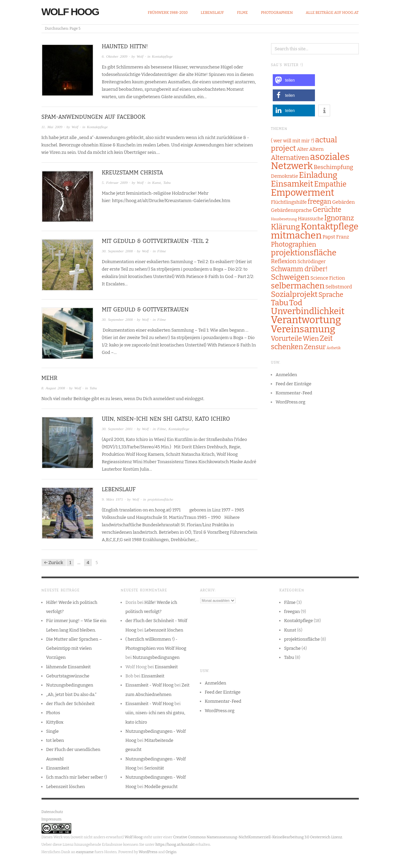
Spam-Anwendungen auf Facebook (93, 117)
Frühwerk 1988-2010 (168, 12)
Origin (170, 852)
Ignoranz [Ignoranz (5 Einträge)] (339, 218)
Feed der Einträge (294, 383)
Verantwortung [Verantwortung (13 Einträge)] (306, 320)
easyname (85, 852)
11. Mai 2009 (52, 127)
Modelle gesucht (161, 786)
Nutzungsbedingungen (69, 685)
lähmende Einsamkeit (68, 666)
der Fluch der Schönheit (70, 703)
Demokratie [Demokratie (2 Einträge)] (284, 176)
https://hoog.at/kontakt (174, 844)
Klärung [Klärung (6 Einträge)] (285, 226)
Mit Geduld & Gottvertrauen (145, 309)
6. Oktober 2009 (115, 56)
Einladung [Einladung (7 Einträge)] (318, 175)
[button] (294, 80)
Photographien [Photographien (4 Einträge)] (293, 244)
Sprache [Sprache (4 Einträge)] (330, 295)
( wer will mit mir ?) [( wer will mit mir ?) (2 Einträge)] (292, 141)
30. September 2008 (117, 251)
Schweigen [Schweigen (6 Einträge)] (290, 277)
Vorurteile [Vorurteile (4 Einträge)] (286, 338)
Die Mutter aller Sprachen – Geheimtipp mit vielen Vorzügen (74, 648)
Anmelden (286, 374)
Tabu (167, 182)
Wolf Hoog (70, 11)
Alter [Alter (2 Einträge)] (302, 149)
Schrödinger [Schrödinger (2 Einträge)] (311, 261)
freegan (292, 611)
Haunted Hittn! (125, 46)
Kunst (156, 182)
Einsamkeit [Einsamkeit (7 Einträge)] (292, 184)
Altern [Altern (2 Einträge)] (316, 149)
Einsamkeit (57, 768)
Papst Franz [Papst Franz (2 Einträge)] (335, 237)
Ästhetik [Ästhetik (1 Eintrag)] (333, 348)
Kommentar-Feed (294, 392)
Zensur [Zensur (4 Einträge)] (315, 347)
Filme (242, 12)
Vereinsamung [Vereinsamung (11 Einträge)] (303, 329)
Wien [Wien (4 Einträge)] (311, 338)
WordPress (148, 852)
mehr (49, 378)
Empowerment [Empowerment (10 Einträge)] (303, 192)
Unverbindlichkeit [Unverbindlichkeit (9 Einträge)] (308, 311)
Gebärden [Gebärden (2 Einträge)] (343, 202)
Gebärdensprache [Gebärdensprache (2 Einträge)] (291, 210)
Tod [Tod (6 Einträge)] (295, 302)
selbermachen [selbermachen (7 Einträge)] (298, 285)
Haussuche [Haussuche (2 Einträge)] (310, 219)
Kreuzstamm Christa (132, 172)
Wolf (140, 56)
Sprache (292, 648)
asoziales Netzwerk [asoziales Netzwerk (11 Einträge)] (310, 161)
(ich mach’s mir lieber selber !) (76, 777)
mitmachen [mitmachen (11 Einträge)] (296, 235)
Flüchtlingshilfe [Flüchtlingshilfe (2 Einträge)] (289, 202)
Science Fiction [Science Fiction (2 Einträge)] (327, 278)
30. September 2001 (117, 429)
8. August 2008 (53, 388)
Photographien (277, 12)
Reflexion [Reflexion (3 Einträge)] (284, 261)
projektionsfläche (160, 499)
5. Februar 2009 (115, 182)
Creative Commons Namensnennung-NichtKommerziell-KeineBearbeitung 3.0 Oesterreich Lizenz (257, 837)
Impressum (51, 819)
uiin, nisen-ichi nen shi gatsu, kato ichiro (166, 419)
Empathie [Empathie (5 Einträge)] (330, 184)
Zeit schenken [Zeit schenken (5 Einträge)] (302, 342)
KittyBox (54, 722)
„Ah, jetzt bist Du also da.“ (71, 694)
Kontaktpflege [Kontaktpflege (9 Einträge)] (329, 226)
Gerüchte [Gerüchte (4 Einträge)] (327, 210)
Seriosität (154, 768)
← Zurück (53, 562)
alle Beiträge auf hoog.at (332, 12)
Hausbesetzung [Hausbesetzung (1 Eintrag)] (284, 219)
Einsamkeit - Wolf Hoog (150, 685)
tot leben (55, 740)
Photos (53, 712)
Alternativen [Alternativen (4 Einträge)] (290, 158)
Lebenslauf (212, 12)
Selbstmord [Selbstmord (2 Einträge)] (338, 287)
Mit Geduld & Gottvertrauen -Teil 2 (155, 241)
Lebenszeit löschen (65, 786)
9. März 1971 (112, 499)
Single (52, 731)
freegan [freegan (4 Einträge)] (319, 201)
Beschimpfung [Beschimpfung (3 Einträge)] (333, 167)
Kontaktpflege (162, 56)
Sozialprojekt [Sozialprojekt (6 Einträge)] (294, 294)
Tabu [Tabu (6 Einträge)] (280, 302)
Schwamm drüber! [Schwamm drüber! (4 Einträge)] (299, 269)
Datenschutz (52, 812)
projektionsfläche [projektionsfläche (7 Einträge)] (304, 252)
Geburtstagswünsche (67, 675)
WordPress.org (290, 401)
